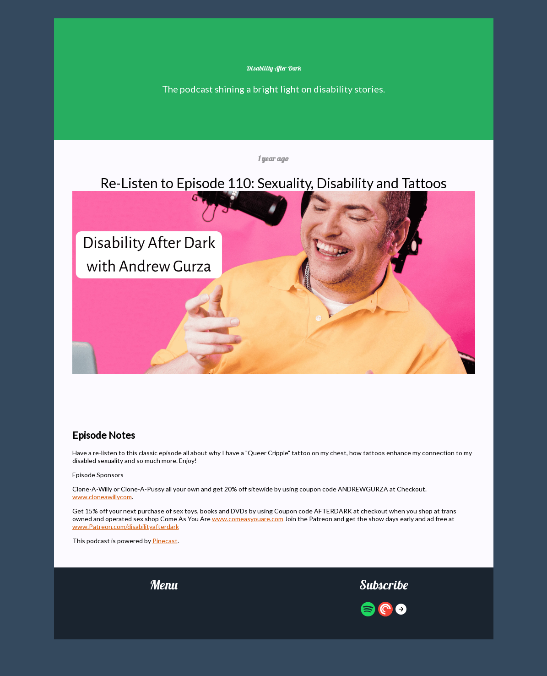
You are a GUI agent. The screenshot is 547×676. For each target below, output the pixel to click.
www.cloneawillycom (102, 497)
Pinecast (165, 541)
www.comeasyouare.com (247, 519)
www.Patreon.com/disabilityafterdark (125, 526)
